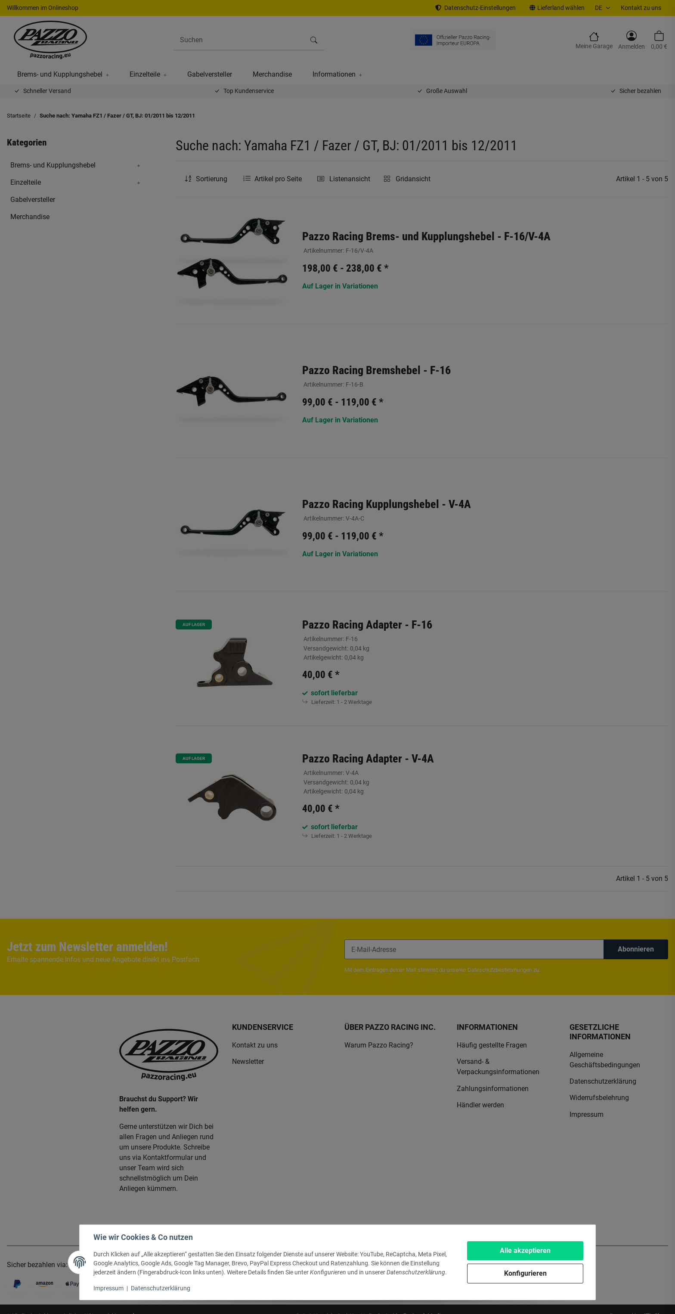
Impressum (108, 1288)
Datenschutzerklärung (160, 1288)
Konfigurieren (525, 1273)
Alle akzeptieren (525, 1250)
